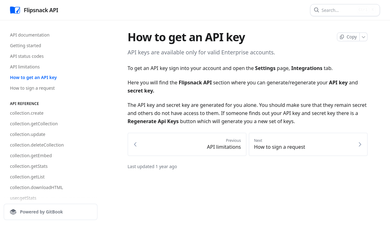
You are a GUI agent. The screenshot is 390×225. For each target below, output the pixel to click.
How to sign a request (32, 88)
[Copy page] (348, 36)
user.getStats (23, 198)
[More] (364, 36)
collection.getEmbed (31, 155)
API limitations (25, 67)
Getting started (25, 45)
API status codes (27, 56)
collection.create (27, 113)
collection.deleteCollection (37, 145)
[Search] (338, 10)
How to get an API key (33, 77)
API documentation (30, 35)
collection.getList (27, 177)
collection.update (27, 134)
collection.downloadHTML (36, 187)
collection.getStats (28, 166)
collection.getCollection (34, 124)
